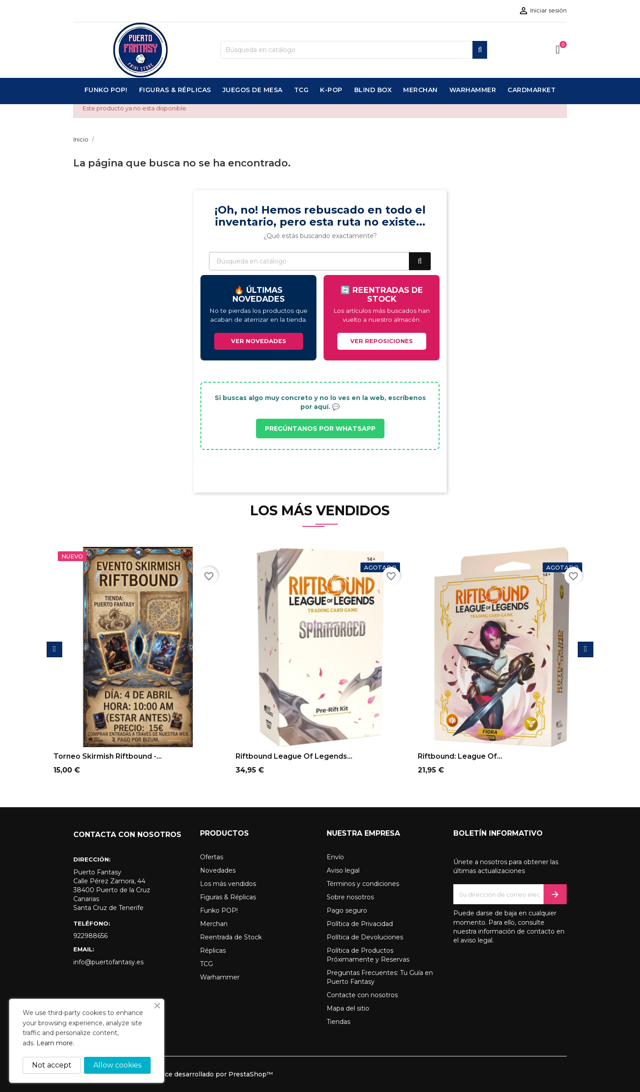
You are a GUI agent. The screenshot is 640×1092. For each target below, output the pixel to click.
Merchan (214, 924)
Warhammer (220, 977)
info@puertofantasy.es (108, 962)
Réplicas (213, 950)
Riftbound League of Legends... (294, 756)
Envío (335, 857)
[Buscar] (353, 50)
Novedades (218, 870)
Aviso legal (343, 870)
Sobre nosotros (350, 897)
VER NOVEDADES (258, 341)
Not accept (52, 1065)
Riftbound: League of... (460, 756)
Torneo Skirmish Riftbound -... (107, 756)
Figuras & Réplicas (228, 897)
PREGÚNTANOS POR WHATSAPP (320, 429)
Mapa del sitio (348, 1008)
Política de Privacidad (360, 924)
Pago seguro (347, 910)
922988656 (90, 936)
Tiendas (338, 1022)
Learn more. (55, 1043)
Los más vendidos (228, 884)
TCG (206, 964)
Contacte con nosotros (362, 995)
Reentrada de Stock (231, 937)
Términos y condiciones (363, 884)
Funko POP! (219, 910)
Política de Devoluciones (365, 937)
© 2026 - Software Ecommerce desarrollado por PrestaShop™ (173, 1074)
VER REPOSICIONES (381, 341)
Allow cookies (117, 1065)
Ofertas (211, 857)
